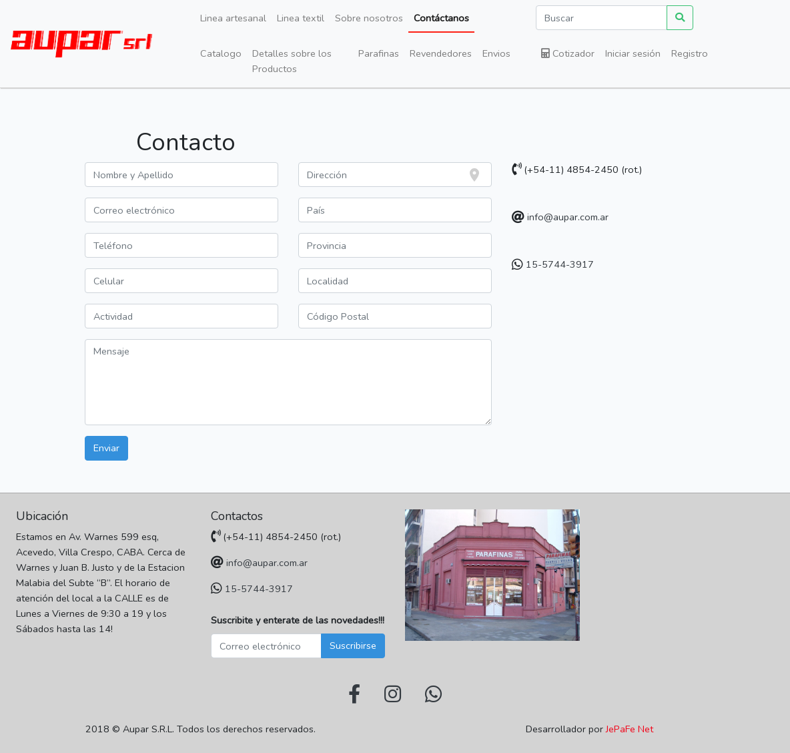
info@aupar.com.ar (568, 217)
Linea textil (300, 18)
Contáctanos (441, 18)
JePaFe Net (629, 729)
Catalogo (221, 53)
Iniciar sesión (633, 53)
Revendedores (441, 53)
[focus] (477, 174)
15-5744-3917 (560, 264)
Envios (496, 53)
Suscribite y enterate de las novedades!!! (297, 620)
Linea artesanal (233, 18)
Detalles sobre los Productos (292, 61)
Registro (689, 53)
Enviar (106, 448)
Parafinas (378, 53)
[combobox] (395, 174)
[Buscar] (601, 17)
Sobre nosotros (369, 18)
